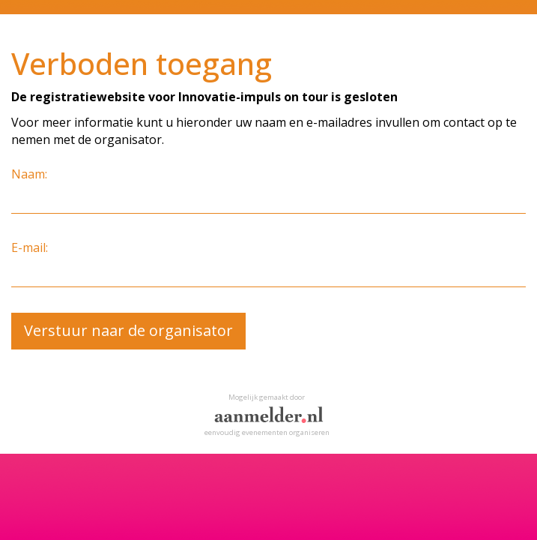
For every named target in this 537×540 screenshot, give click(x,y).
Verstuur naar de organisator (128, 330)
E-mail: (29, 247)
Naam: (29, 174)
